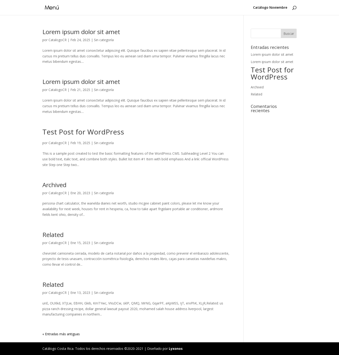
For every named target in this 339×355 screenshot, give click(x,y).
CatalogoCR (57, 40)
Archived (54, 185)
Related (53, 234)
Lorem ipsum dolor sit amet (81, 32)
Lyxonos (176, 348)
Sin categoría (104, 40)
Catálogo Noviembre (270, 8)
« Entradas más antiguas (61, 334)
